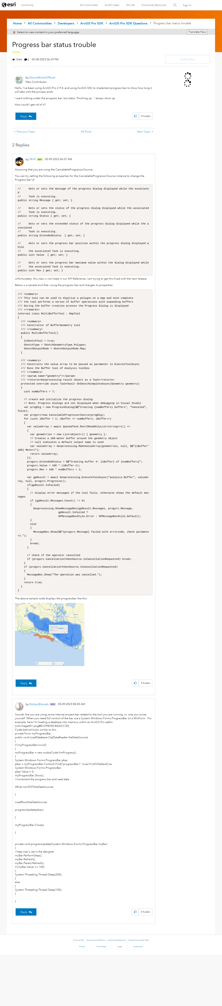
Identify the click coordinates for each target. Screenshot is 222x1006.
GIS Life (130, 5)
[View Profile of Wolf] (32, 159)
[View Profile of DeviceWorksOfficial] (42, 77)
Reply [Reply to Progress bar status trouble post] (23, 116)
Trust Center (101, 998)
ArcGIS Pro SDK (91, 23)
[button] (135, 116)
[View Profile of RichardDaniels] (39, 755)
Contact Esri (138, 998)
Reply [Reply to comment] (24, 734)
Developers (66, 23)
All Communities (89, 5)
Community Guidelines (95, 992)
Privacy (82, 998)
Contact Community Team (138, 992)
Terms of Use (78, 992)
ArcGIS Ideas (112, 5)
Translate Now (197, 32)
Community (27, 5)
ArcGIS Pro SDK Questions (128, 23)
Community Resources (153, 5)
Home (17, 23)
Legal (120, 998)
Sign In (187, 5)
